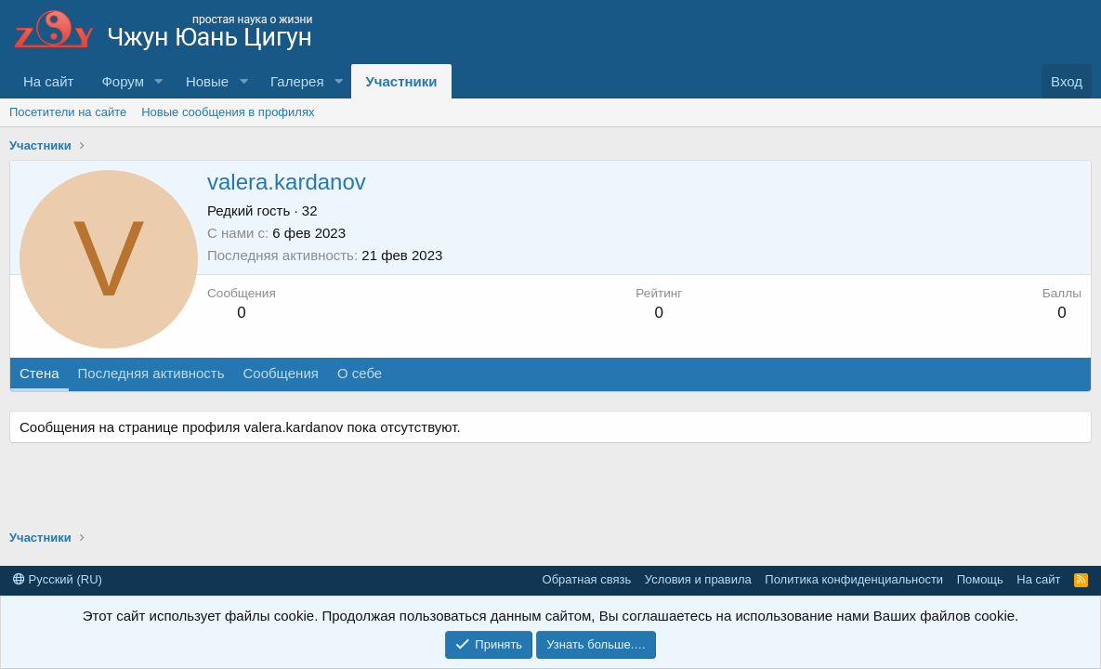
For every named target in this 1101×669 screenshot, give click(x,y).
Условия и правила (698, 579)
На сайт (48, 81)
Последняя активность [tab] (151, 373)
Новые (207, 81)
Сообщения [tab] (280, 373)
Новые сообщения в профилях (227, 112)
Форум (122, 81)
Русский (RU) (57, 579)
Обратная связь (587, 579)
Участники (401, 81)
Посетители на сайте (67, 112)
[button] (159, 81)
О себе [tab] (359, 373)
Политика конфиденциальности (854, 579)
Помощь (980, 579)
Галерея (297, 81)
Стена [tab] (39, 373)
